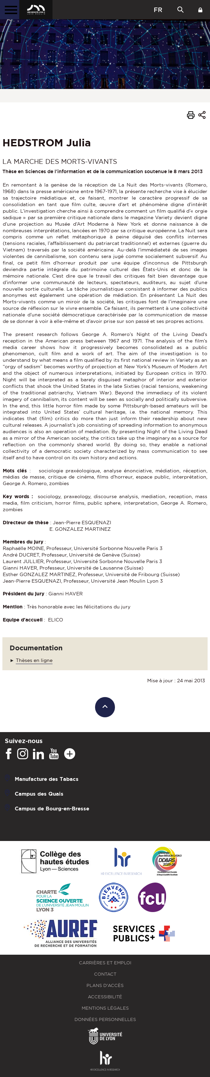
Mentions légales (105, 1008)
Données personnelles (105, 1019)
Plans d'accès (105, 985)
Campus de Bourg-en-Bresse (52, 808)
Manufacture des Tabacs (47, 779)
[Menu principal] (9, 9)
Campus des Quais (39, 794)
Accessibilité (105, 997)
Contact (105, 974)
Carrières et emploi (105, 963)
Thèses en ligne (34, 660)
